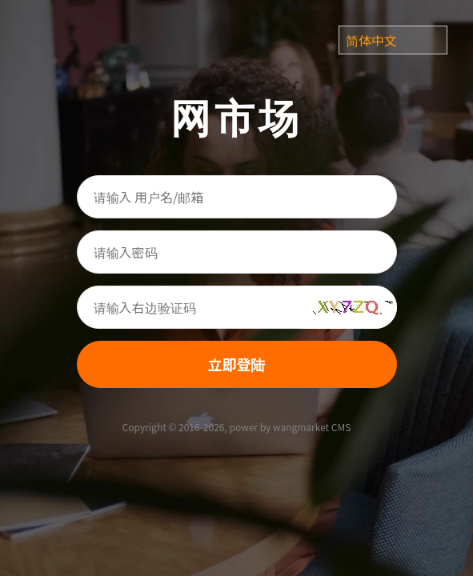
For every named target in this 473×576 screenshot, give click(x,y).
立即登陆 (237, 364)
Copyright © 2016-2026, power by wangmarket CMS (236, 427)
